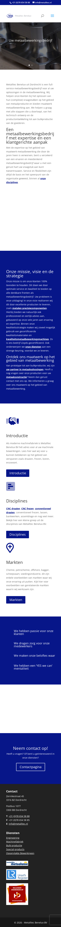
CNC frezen (27, 508)
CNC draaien (13, 508)
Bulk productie (14, 845)
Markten (14, 562)
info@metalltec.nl (18, 823)
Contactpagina (30, 767)
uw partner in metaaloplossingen (24, 369)
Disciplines (16, 501)
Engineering (12, 837)
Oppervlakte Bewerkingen (20, 853)
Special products (15, 849)
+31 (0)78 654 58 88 (21, 2)
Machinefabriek (14, 841)
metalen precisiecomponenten (29, 308)
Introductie (17, 435)
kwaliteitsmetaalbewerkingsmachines (27, 339)
